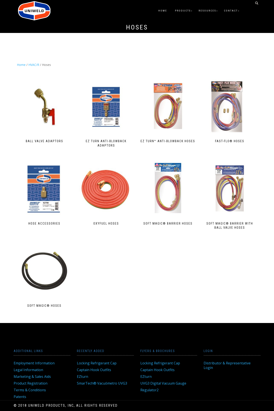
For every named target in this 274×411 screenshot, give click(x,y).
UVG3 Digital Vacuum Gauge (163, 383)
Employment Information (34, 363)
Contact (231, 10)
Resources (207, 10)
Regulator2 (149, 390)
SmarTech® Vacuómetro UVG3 (102, 383)
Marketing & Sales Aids (32, 376)
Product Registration (30, 383)
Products (183, 10)
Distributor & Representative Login (227, 365)
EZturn (82, 376)
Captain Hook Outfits (94, 369)
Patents (20, 396)
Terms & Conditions (30, 390)
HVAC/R (33, 65)
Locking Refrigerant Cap (97, 363)
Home (162, 10)
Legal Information (28, 369)
